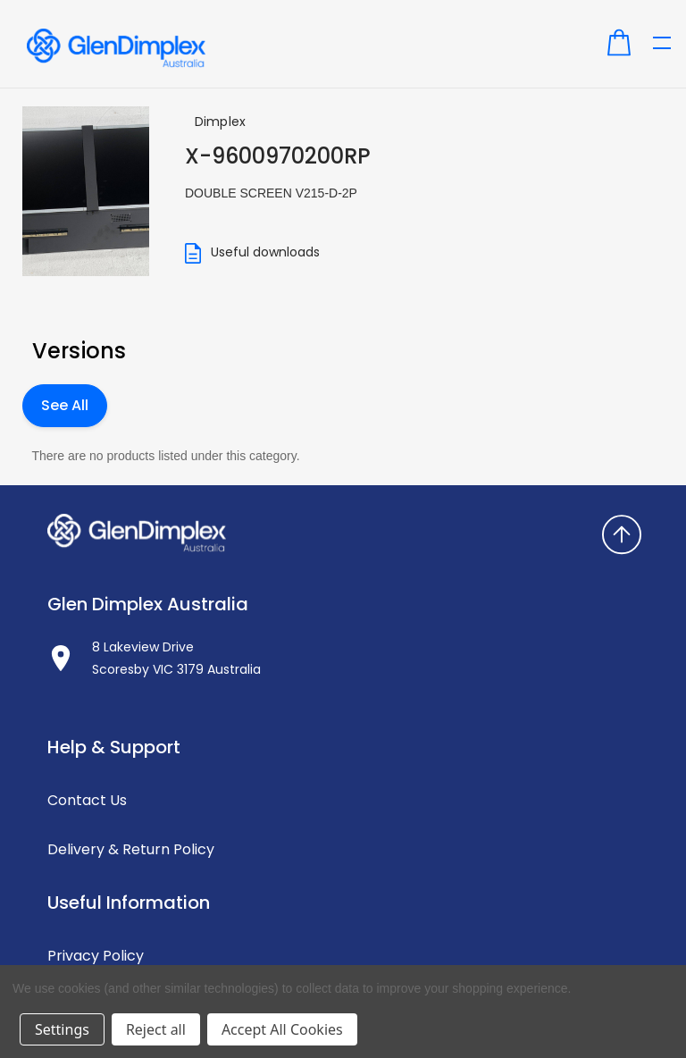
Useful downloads (252, 253)
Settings (62, 1029)
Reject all (156, 1029)
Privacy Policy (95, 955)
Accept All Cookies (282, 1029)
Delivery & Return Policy (130, 849)
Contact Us (87, 800)
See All (64, 405)
